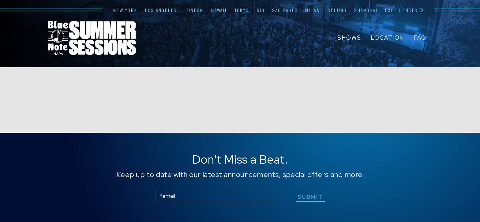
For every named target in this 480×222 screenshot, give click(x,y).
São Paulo (285, 10)
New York (125, 10)
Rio (260, 10)
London (193, 10)
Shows (349, 38)
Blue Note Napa (92, 38)
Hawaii (219, 10)
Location (387, 38)
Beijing (337, 10)
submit (310, 196)
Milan (312, 10)
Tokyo (241, 10)
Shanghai (365, 10)
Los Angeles (161, 10)
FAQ (420, 38)
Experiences (401, 10)
